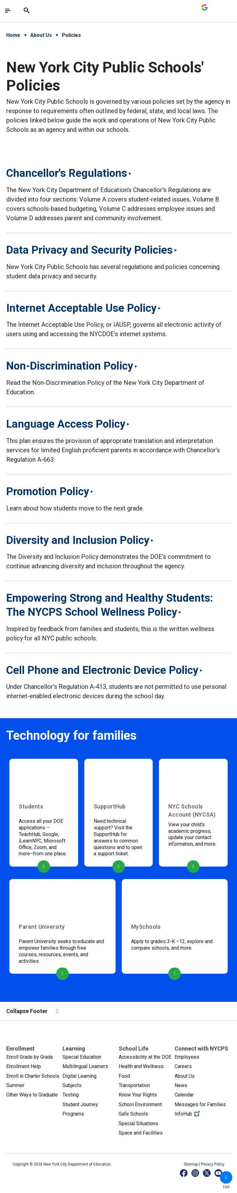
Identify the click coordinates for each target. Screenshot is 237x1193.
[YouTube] (219, 1173)
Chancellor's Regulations (66, 173)
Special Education (81, 1057)
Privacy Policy (213, 1164)
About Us (41, 35)
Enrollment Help (23, 1066)
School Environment (140, 1104)
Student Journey (80, 1104)
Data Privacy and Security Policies (89, 250)
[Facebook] (184, 1173)
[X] (207, 1173)
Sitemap (191, 1164)
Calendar (184, 1095)
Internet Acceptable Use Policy (81, 308)
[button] (226, 1177)
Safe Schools (133, 1114)
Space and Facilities (141, 1133)
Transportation (134, 1085)
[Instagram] (195, 1173)
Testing (70, 1095)
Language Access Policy (65, 424)
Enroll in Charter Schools (32, 1076)
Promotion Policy (47, 491)
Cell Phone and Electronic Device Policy (102, 670)
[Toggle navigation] (7, 10)
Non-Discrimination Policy (69, 366)
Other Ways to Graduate (32, 1095)
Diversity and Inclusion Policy (77, 540)
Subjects (71, 1085)
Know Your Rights (138, 1095)
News (181, 1085)
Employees (187, 1057)
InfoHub (203, 1113)
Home (13, 35)
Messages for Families (200, 1104)
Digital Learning (79, 1076)
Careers (183, 1066)
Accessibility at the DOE (145, 1057)
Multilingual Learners (85, 1066)
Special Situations (138, 1123)
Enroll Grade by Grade (29, 1057)
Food (124, 1076)
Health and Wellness (141, 1066)
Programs (73, 1114)
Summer (15, 1085)
